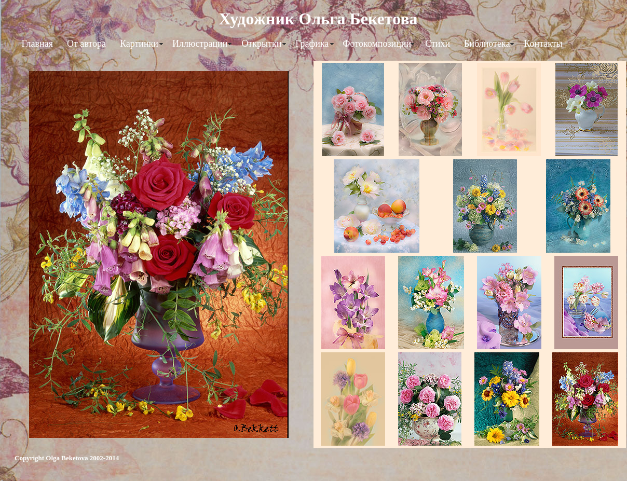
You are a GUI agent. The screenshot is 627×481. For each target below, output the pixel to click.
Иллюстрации (199, 43)
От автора (86, 43)
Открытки (261, 43)
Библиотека (487, 43)
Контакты (543, 43)
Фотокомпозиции (377, 43)
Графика (312, 43)
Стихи (437, 43)
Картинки (139, 43)
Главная (37, 43)
